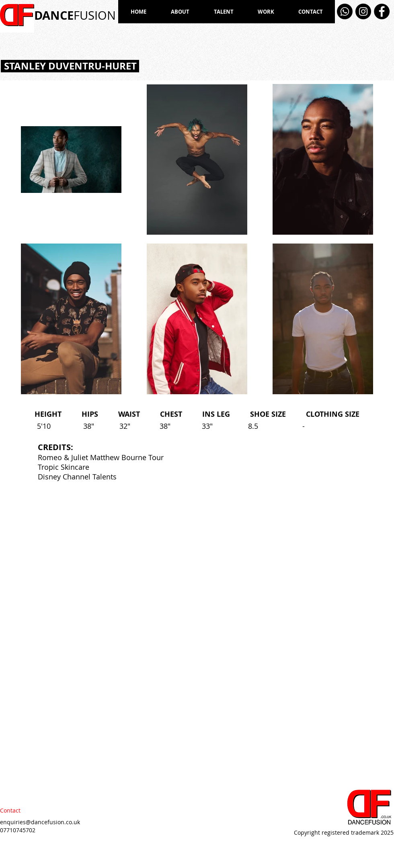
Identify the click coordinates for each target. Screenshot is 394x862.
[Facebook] (382, 11)
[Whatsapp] (345, 11)
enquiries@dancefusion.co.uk (40, 822)
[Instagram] (363, 11)
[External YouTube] (295, 559)
